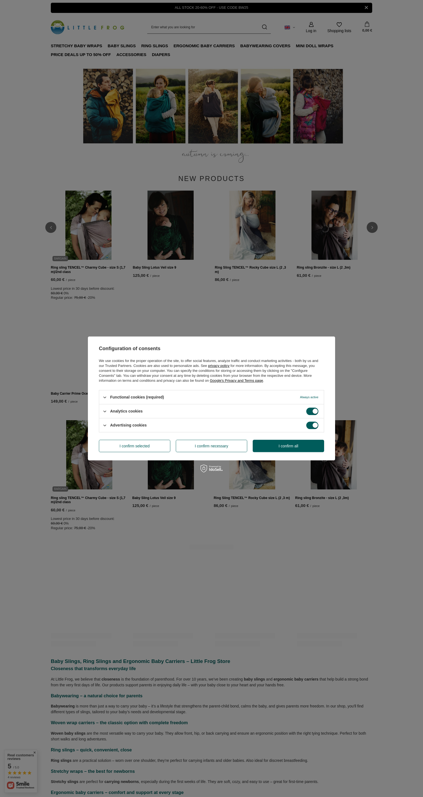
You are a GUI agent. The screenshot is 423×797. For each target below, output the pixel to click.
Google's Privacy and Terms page (236, 380)
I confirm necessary (211, 446)
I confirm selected (134, 446)
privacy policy (218, 366)
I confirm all (288, 446)
